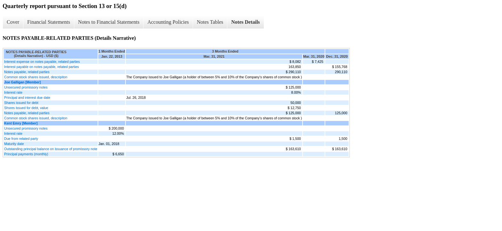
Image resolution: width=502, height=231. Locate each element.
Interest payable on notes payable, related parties (41, 67)
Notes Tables (210, 22)
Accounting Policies (168, 22)
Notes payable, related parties (27, 72)
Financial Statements (48, 22)
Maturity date (14, 144)
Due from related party (21, 139)
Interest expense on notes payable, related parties (42, 62)
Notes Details (245, 22)
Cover (13, 22)
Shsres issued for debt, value (26, 108)
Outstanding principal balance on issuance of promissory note (50, 149)
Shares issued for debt (21, 103)
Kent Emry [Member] (20, 123)
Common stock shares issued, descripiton (35, 77)
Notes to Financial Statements (109, 22)
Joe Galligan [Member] (22, 82)
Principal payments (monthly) (26, 154)
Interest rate (13, 92)
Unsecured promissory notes (26, 87)
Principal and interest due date (27, 97)
